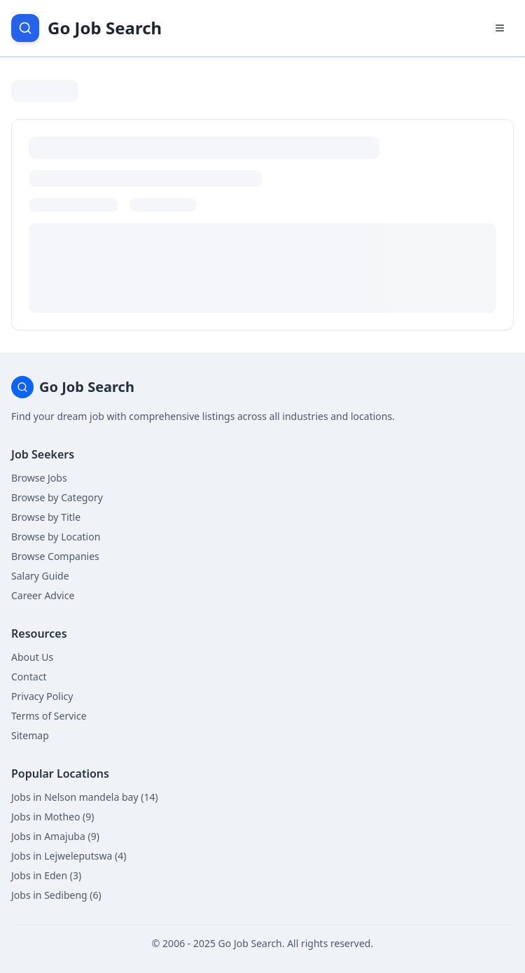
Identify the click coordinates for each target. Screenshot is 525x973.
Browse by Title (45, 517)
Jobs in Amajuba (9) (55, 836)
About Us (32, 657)
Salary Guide (40, 575)
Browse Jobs (39, 477)
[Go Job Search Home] (86, 28)
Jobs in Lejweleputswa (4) (68, 855)
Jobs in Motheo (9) (52, 816)
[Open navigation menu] (500, 28)
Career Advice (42, 595)
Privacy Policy (42, 696)
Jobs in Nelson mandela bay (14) (84, 797)
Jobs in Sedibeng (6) (56, 895)
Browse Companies (55, 556)
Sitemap (30, 735)
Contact (29, 676)
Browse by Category (57, 497)
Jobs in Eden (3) (46, 875)
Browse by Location (55, 536)
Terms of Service (49, 715)
